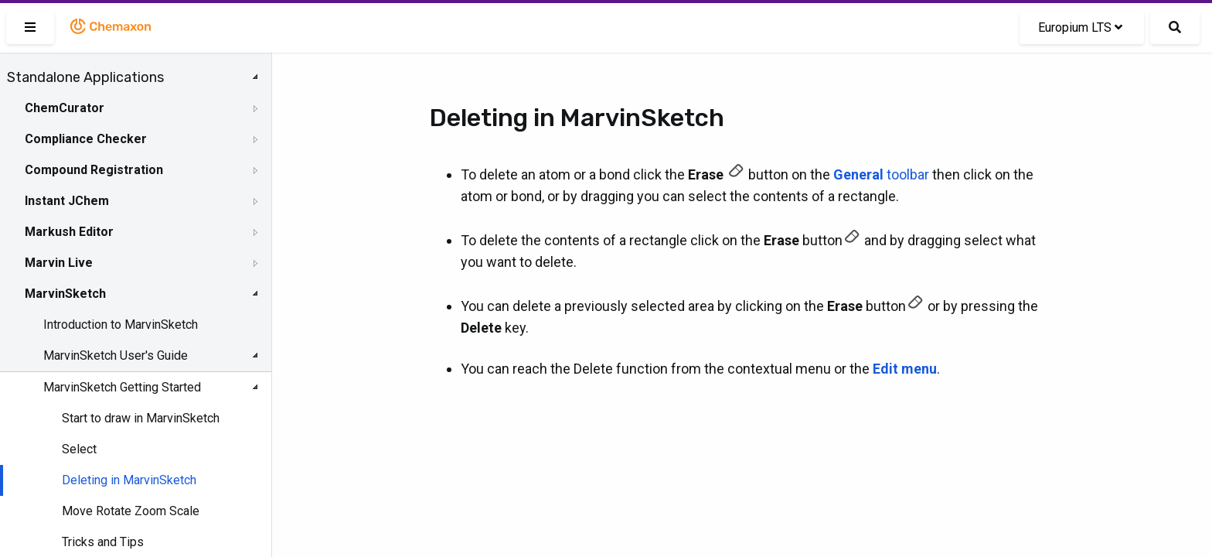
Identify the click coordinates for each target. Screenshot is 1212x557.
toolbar (881, 174)
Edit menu (905, 369)
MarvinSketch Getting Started (122, 387)
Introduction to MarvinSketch (120, 324)
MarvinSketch (65, 293)
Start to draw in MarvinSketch (141, 418)
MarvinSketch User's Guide (115, 355)
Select (79, 449)
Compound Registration (94, 169)
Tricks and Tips (103, 542)
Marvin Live (59, 262)
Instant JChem (67, 200)
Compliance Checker (86, 139)
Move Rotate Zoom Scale (130, 511)
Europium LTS (1080, 27)
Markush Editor (69, 231)
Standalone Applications (85, 77)
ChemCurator (64, 108)
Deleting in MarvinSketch (129, 480)
